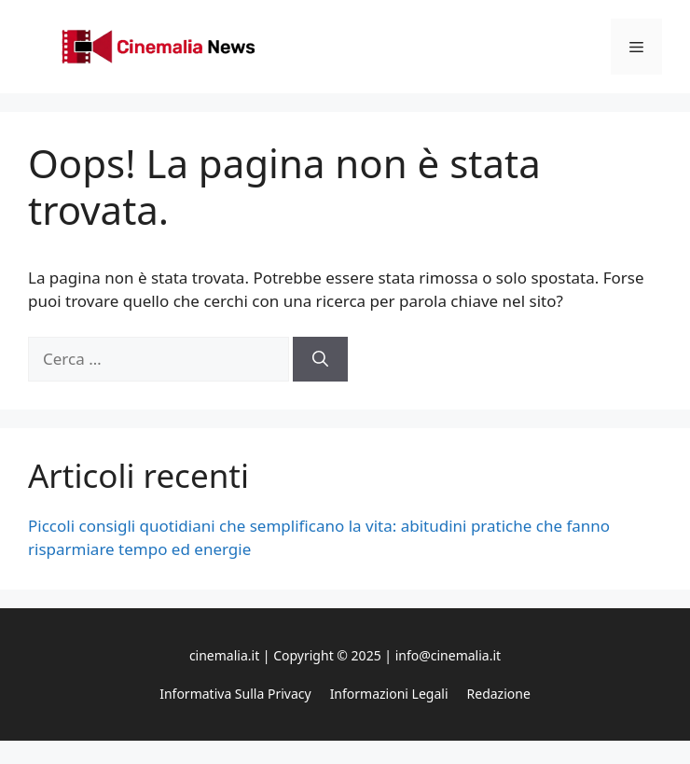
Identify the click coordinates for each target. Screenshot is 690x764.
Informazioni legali (389, 693)
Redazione (499, 693)
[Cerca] (320, 359)
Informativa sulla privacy (234, 693)
